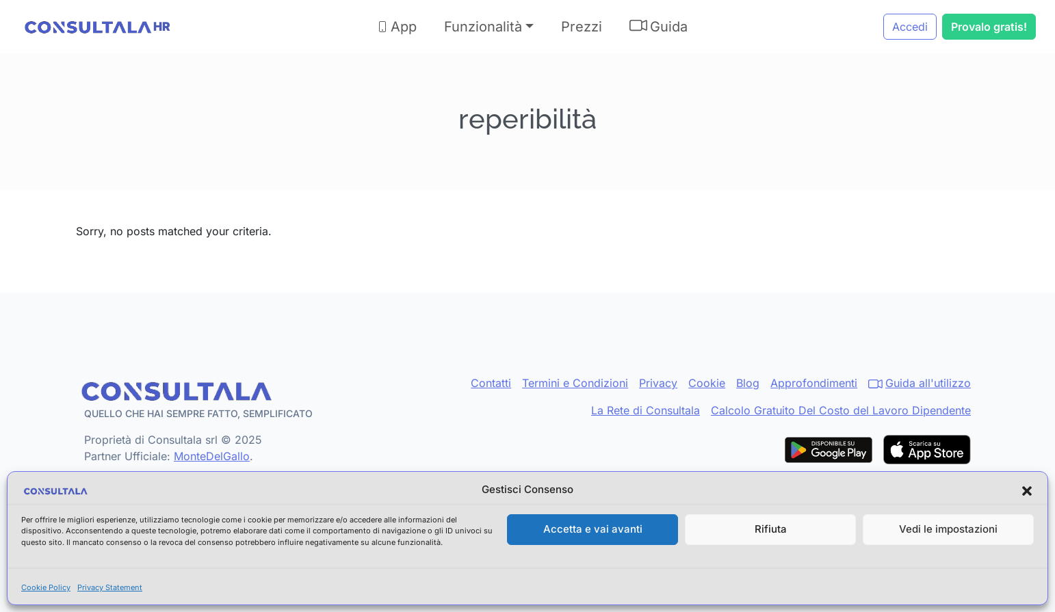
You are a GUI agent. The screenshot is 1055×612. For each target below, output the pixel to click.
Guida (658, 25)
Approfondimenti (813, 383)
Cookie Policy (45, 587)
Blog (747, 383)
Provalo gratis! (989, 27)
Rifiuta (771, 528)
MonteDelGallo (212, 456)
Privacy (658, 383)
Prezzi (581, 26)
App (397, 26)
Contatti (491, 383)
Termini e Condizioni (575, 383)
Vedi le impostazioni (948, 528)
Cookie (706, 383)
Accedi (910, 27)
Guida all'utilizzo (919, 383)
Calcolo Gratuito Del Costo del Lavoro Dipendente (841, 410)
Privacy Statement (109, 587)
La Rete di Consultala (645, 410)
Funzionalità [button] (483, 26)
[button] (1027, 490)
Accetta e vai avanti (592, 528)
